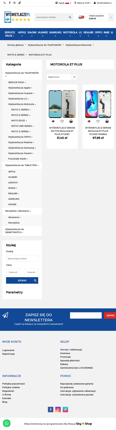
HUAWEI (43, 34)
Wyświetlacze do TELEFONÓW (22, 74)
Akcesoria (14, 217)
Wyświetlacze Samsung (22, 147)
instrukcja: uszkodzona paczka (76, 394)
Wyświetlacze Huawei (21, 93)
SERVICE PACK (10, 34)
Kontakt (6, 398)
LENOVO (13, 182)
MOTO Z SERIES (20, 131)
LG (80, 34)
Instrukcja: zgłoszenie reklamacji (78, 391)
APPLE (22, 34)
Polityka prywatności (13, 383)
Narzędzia (13, 222)
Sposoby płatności (70, 360)
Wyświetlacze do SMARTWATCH (14, 230)
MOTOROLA (70, 34)
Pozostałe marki (18, 158)
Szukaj (22, 280)
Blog (4, 402)
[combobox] (62, 77)
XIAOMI (31, 34)
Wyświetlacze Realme (21, 142)
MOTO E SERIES (20, 115)
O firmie (6, 394)
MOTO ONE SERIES (22, 126)
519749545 (5, 3)
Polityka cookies (11, 387)
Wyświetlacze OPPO (20, 137)
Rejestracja (8, 354)
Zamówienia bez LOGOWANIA (76, 367)
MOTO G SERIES (21, 109)
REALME (88, 34)
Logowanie (8, 350)
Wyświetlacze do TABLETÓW (22, 165)
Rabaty (64, 364)
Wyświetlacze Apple (20, 87)
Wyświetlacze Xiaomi (20, 153)
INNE (106, 34)
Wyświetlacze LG (18, 98)
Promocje (65, 357)
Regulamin (8, 391)
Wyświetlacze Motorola (22, 104)
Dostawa (65, 353)
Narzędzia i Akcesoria (18, 211)
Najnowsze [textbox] (53, 77)
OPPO (98, 34)
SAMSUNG (55, 34)
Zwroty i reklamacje (71, 349)
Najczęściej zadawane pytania (76, 383)
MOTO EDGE (19, 120)
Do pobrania (67, 387)
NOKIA (12, 188)
